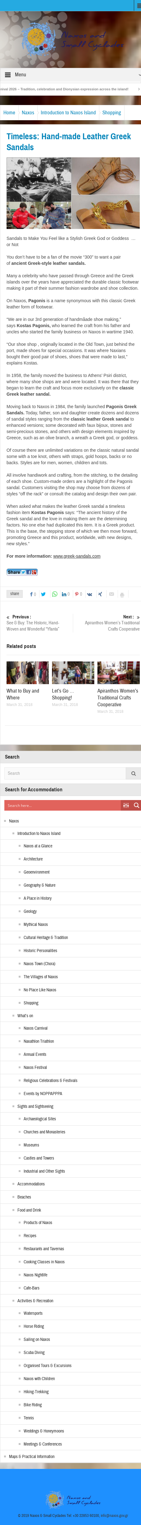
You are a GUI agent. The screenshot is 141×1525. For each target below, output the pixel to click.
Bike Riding (33, 1405)
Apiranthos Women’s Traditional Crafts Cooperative (107, 623)
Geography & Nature (39, 885)
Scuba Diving (34, 1353)
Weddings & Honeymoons (44, 1431)
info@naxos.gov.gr (114, 1515)
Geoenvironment (36, 872)
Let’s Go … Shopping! (63, 694)
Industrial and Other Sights (44, 1171)
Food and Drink (29, 1210)
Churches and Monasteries (44, 1132)
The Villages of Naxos (41, 977)
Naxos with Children (39, 1379)
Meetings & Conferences (43, 1444)
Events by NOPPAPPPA (43, 1094)
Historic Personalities (40, 951)
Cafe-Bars (32, 1288)
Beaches (24, 1197)
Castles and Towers (39, 1158)
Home (9, 112)
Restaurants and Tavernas (44, 1249)
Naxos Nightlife (35, 1275)
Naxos (28, 112)
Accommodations (31, 1184)
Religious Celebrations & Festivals (51, 1081)
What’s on (25, 1016)
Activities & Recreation (35, 1301)
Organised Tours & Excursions (48, 1366)
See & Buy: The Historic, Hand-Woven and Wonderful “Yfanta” (39, 623)
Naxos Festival (35, 1067)
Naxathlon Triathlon (39, 1041)
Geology (30, 911)
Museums (31, 1145)
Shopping (111, 112)
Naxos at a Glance (38, 846)
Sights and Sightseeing (35, 1106)
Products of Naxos (38, 1223)
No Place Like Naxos (40, 990)
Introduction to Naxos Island (68, 112)
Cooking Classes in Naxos (44, 1262)
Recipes (30, 1236)
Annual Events (35, 1054)
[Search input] (63, 805)
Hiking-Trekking (36, 1392)
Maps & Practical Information (31, 1457)
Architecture (33, 859)
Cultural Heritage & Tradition (46, 938)
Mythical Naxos (36, 924)
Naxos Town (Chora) (39, 964)
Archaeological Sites (40, 1119)
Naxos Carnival (36, 1028)
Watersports (33, 1313)
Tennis (29, 1418)
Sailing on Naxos (37, 1339)
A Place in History (38, 898)
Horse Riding (34, 1326)
